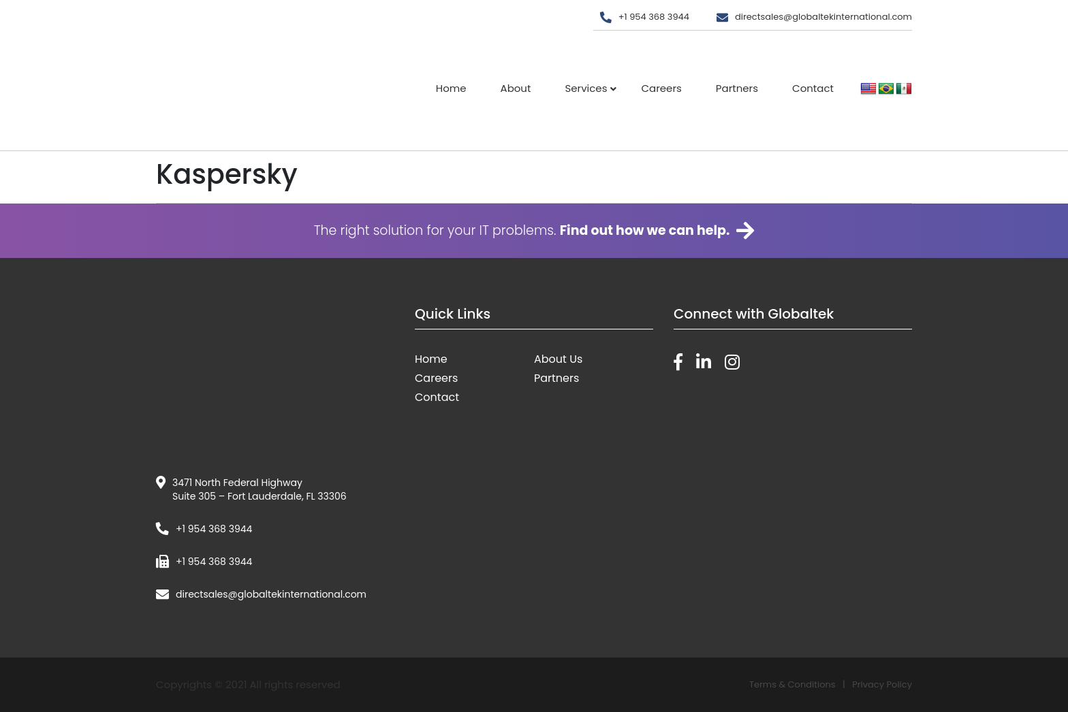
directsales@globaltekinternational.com (823, 16)
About (516, 88)
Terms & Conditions (792, 684)
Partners (737, 88)
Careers (661, 88)
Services (586, 88)
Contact (813, 88)
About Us (558, 359)
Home (451, 88)
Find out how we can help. (645, 230)
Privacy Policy (882, 684)
